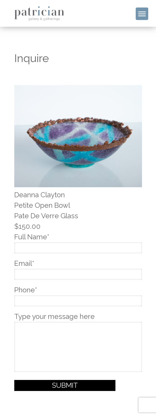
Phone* (78, 295)
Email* (78, 268)
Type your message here (78, 343)
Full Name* (78, 242)
